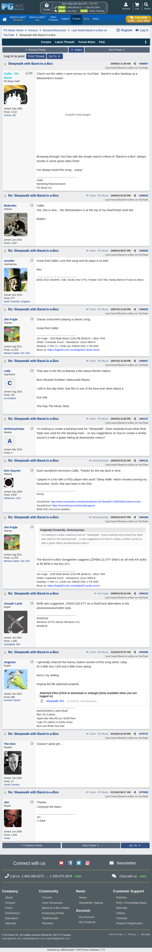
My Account (86, 917)
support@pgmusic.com (58, 938)
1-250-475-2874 (92, 7)
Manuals (121, 907)
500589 (144, 652)
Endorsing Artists (53, 913)
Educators (11, 918)
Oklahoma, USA (12, 498)
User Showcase (52, 902)
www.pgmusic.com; (12, 938)
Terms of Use (116, 934)
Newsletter (126, 863)
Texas (7, 838)
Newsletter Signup (91, 902)
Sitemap (10, 923)
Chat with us (128, 876)
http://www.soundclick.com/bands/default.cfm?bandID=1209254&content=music (96, 501)
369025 (144, 309)
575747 (144, 734)
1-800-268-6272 (73, 7)
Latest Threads (65, 42)
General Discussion (54, 30)
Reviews (47, 923)
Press (9, 907)
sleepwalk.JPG (55, 701)
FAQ (102, 42)
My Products (87, 922)
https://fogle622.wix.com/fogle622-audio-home (73, 349)
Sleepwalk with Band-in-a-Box (30, 63)
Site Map (145, 934)
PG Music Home (14, 30)
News (83, 897)
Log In (141, 30)
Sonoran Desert (12, 700)
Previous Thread (35, 49)
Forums (33, 30)
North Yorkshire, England (17, 301)
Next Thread (117, 49)
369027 (144, 361)
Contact (10, 902)
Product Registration (129, 923)
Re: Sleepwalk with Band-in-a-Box (33, 195)
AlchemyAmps (99, 460)
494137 (144, 418)
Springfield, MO (12, 644)
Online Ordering (96, 11)
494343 (144, 593)
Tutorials (121, 918)
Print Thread (36, 56)
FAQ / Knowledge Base (131, 902)
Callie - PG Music (97, 195)
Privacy (132, 934)
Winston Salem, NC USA (17, 353)
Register (124, 30)
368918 (144, 195)
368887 (144, 63)
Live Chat (71, 11)
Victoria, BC (10, 115)
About (9, 897)
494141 (144, 460)
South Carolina (11, 784)
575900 (144, 792)
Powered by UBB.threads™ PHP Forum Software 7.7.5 (76, 949)
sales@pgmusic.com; (34, 938)
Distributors (12, 913)
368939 (144, 250)
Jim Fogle (101, 593)
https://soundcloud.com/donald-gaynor (73, 505)
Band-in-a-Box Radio (55, 907)
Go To (55, 56)
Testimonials (50, 918)
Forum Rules (86, 42)
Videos (120, 913)
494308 (144, 517)
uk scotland (10, 398)
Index (76, 49)
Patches (121, 897)
